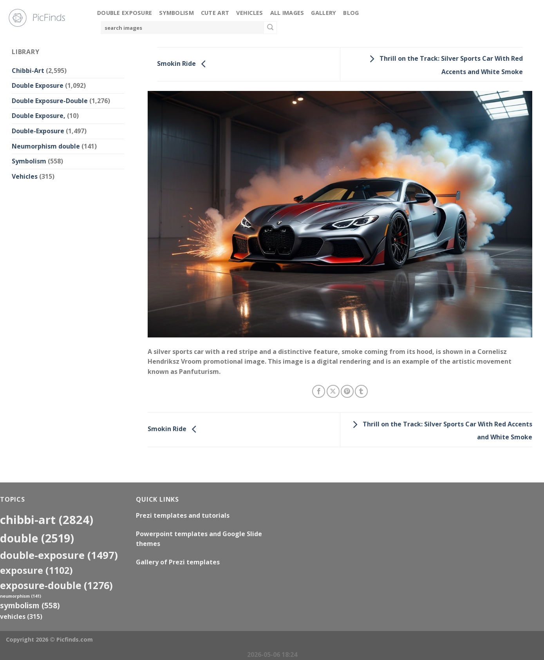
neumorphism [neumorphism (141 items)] (20, 596)
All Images (287, 12)
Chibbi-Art (28, 70)
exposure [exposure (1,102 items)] (36, 570)
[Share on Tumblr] (361, 391)
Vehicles (249, 12)
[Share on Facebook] (318, 391)
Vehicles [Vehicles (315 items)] (21, 616)
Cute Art (215, 12)
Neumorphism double (46, 146)
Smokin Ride (183, 63)
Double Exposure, (38, 115)
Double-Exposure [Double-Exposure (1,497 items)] (59, 555)
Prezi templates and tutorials (183, 515)
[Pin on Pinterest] (347, 391)
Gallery (323, 12)
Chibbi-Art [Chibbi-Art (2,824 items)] (46, 520)
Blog (351, 12)
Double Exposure (124, 12)
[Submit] (270, 27)
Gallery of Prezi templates (178, 562)
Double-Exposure (38, 131)
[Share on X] (333, 391)
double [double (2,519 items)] (37, 538)
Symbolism (176, 12)
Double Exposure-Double (50, 100)
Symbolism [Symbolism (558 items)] (30, 605)
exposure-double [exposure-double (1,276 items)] (56, 585)
